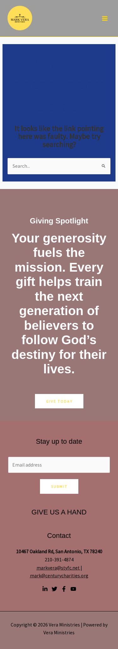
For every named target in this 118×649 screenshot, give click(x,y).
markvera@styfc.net (58, 568)
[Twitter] (54, 589)
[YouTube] (73, 589)
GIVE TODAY (59, 401)
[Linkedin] (45, 589)
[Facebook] (64, 589)
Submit (59, 486)
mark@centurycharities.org (59, 576)
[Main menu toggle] (105, 18)
